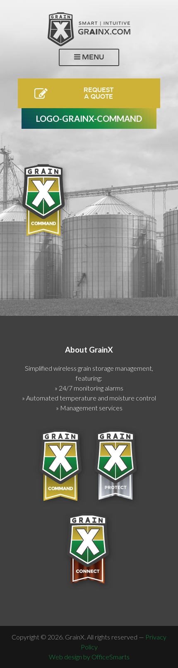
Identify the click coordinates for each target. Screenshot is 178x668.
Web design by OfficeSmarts (89, 657)
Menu (89, 57)
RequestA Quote (98, 93)
